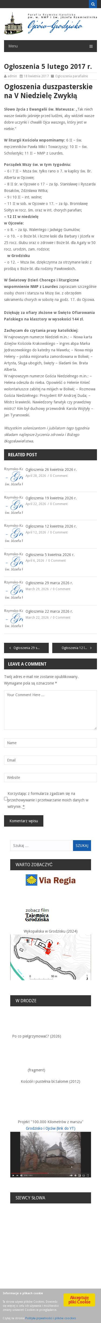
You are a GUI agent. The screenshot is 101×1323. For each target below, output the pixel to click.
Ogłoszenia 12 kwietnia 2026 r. (51, 526)
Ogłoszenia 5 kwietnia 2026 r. (50, 555)
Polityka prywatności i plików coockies (50, 1318)
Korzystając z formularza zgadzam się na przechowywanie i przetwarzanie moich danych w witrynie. (48, 800)
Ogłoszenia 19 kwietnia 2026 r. (51, 498)
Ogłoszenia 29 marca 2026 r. (49, 583)
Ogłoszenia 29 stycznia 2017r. (31, 648)
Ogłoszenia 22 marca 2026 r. (49, 611)
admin (12, 76)
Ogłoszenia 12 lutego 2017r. (79, 648)
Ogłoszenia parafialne (71, 76)
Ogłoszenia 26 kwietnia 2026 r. (51, 469)
